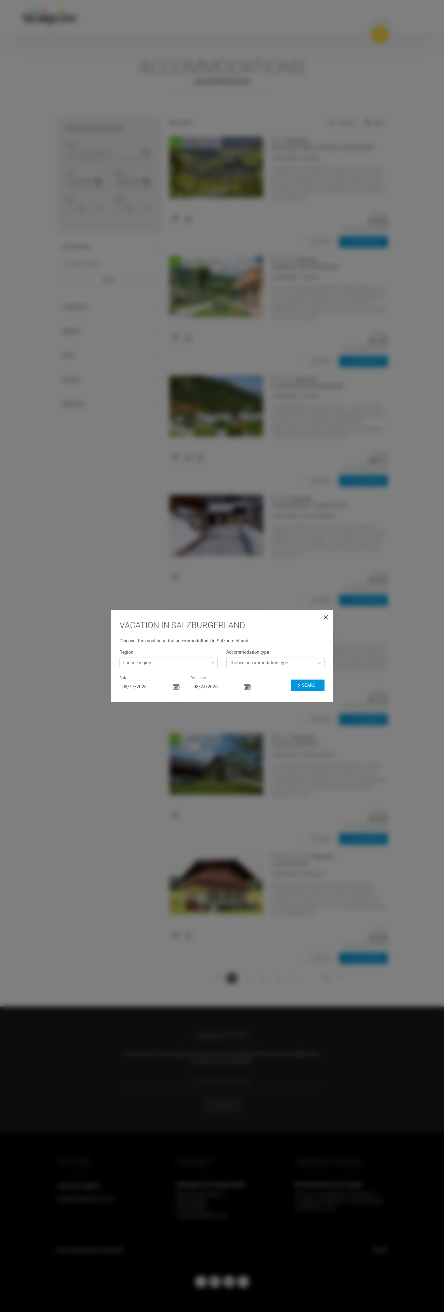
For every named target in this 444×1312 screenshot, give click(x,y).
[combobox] (123, 662)
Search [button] (307, 685)
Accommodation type (247, 652)
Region (126, 652)
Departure (198, 678)
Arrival (124, 678)
